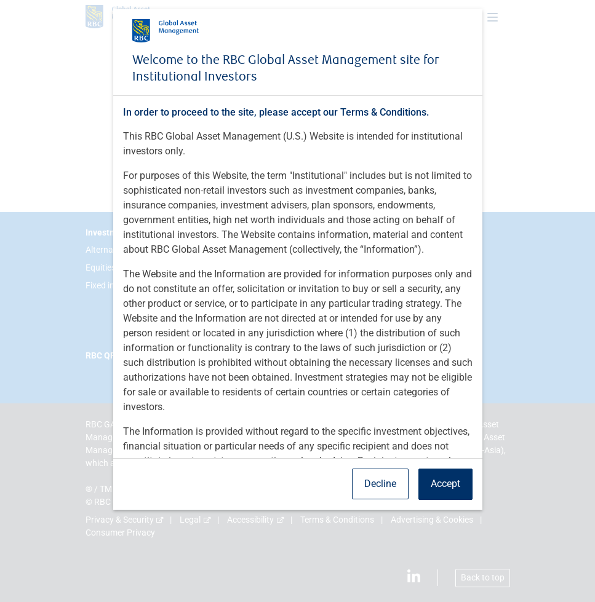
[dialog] (297, 301)
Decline (380, 483)
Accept (445, 483)
